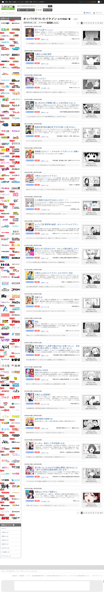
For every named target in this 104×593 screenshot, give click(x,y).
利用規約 (21, 575)
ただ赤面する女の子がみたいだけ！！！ (51, 200)
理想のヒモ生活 (41, 370)
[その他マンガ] (45, 88)
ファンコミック (6, 556)
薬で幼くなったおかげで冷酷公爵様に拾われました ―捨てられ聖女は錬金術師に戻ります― (56, 469)
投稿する (88, 13)
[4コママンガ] (45, 307)
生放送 (14, 2)
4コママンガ (5, 548)
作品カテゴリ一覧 (7, 525)
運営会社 (14, 575)
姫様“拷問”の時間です (44, 419)
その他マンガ (6, 552)
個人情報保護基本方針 (38, 575)
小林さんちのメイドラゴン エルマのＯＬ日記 (54, 273)
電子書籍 (48, 10)
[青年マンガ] (44, 39)
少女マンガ (5, 540)
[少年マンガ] (44, 185)
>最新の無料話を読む (91, 44)
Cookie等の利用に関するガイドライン (57, 575)
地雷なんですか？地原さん (46, 492)
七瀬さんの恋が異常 (43, 54)
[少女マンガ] (44, 136)
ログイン (81, 2)
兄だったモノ (40, 78)
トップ (22, 10)
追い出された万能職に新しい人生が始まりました (55, 103)
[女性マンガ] (44, 258)
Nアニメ (35, 2)
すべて (4, 528)
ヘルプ (28, 575)
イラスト (30, 10)
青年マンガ (5, 536)
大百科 (26, 2)
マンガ (39, 10)
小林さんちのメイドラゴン (46, 176)
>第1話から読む (91, 42)
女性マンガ (5, 544)
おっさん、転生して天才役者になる (50, 443)
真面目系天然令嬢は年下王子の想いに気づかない (55, 127)
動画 (6, 2)
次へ (101, 23)
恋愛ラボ (38, 297)
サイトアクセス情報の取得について (79, 575)
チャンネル (20, 2)
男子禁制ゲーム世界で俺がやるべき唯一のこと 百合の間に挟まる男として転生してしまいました (57, 347)
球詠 (37, 322)
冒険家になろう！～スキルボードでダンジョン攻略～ (57, 151)
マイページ (99, 13)
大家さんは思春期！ (43, 395)
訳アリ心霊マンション (44, 30)
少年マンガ (5, 532)
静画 (10, 2)
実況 (31, 2)
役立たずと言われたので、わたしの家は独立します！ (57, 249)
